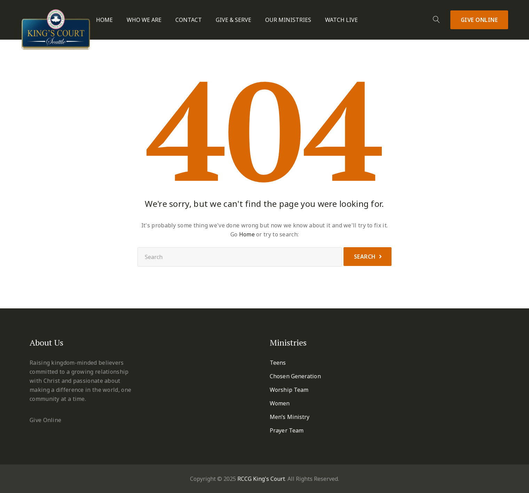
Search (365, 256)
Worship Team (289, 390)
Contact (188, 20)
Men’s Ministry (289, 417)
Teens (278, 362)
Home (104, 20)
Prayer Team (286, 430)
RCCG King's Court (261, 479)
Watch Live (341, 20)
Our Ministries (288, 20)
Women (280, 403)
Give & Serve (233, 20)
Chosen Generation (295, 376)
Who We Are (144, 20)
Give (479, 20)
